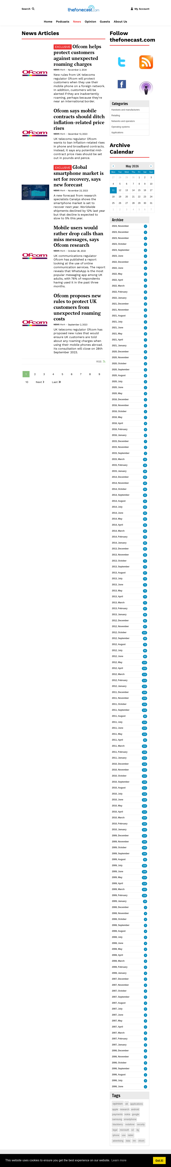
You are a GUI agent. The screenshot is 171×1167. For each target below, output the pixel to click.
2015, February (120, 465)
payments (117, 1114)
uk (126, 1103)
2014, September (120, 495)
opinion (118, 1103)
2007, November (120, 985)
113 (144, 681)
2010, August (118, 787)
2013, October (119, 560)
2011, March (118, 746)
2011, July (117, 722)
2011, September (120, 710)
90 (145, 716)
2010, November (120, 769)
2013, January (119, 614)
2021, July (117, 321)
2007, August (118, 1003)
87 (145, 627)
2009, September (120, 853)
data (128, 1141)
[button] (29, 8)
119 (144, 710)
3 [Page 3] (44, 374)
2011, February (120, 752)
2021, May (117, 333)
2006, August (118, 1074)
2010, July (117, 793)
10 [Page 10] (27, 382)
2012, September (120, 638)
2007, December (120, 979)
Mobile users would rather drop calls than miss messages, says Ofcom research (78, 236)
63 (145, 531)
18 (145, 465)
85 (145, 543)
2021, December (120, 303)
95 (145, 615)
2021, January (119, 345)
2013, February (120, 608)
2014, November (120, 483)
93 (145, 860)
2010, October (119, 776)
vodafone (129, 1124)
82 (145, 740)
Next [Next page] (39, 382)
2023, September (120, 250)
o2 (132, 1130)
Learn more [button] (118, 1160)
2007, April (117, 1026)
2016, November (120, 405)
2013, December (120, 548)
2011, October (119, 704)
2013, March (118, 602)
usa (123, 1135)
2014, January (119, 543)
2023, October (119, 244)
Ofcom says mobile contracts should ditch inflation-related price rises (79, 119)
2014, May (117, 519)
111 (144, 788)
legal (115, 1130)
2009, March (118, 889)
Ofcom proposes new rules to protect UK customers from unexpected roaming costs (77, 307)
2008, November (120, 913)
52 (145, 519)
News (77, 21)
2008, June (117, 943)
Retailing (115, 115)
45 (145, 483)
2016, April (117, 423)
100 (144, 668)
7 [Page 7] (80, 374)
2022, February (120, 292)
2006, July (117, 1080)
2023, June (117, 256)
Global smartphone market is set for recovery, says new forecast (79, 176)
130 (144, 704)
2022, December (120, 262)
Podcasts (62, 21)
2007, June (117, 1015)
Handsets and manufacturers (125, 110)
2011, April (117, 740)
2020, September (120, 369)
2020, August (118, 375)
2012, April (117, 668)
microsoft (124, 1130)
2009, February (120, 895)
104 (144, 818)
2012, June (117, 656)
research (124, 1109)
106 (144, 692)
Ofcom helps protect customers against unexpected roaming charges (77, 55)
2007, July (117, 1009)
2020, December (120, 351)
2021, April (117, 339)
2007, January (119, 1044)
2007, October (119, 991)
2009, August (118, 859)
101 (144, 746)
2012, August (118, 644)
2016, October (119, 411)
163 (144, 890)
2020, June (117, 387)
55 (145, 525)
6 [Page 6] (71, 374)
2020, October (119, 363)
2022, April (117, 280)
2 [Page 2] (35, 374)
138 (144, 752)
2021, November (120, 310)
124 (144, 722)
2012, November (120, 626)
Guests (105, 21)
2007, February (120, 1038)
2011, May (117, 734)
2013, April (117, 596)
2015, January (119, 471)
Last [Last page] (55, 382)
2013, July (117, 578)
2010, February (120, 823)
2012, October (119, 632)
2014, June (117, 513)
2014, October (119, 489)
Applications (117, 132)
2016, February (120, 429)
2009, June (117, 871)
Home (48, 21)
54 (145, 489)
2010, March (118, 817)
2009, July (117, 865)
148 (144, 854)
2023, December (120, 232)
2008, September (120, 925)
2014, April (117, 525)
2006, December (120, 1050)
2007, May (117, 1020)
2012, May (117, 662)
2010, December (120, 764)
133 (144, 663)
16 (145, 459)
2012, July (117, 650)
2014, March (118, 531)
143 (144, 830)
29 (145, 901)
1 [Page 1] (26, 374)
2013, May (117, 590)
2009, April (117, 883)
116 (144, 758)
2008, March (118, 961)
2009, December (120, 835)
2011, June (117, 728)
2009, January (119, 901)
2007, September (120, 997)
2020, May (117, 393)
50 (145, 513)
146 (144, 842)
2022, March (118, 286)
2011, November (120, 698)
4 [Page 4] (53, 374)
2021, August (118, 315)
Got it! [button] (159, 1160)
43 (145, 507)
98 (145, 639)
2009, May (117, 877)
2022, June (117, 268)
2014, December (120, 477)
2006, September (120, 1068)
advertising (118, 1141)
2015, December (120, 441)
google (135, 1114)
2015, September (120, 453)
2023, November (120, 238)
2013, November (120, 554)
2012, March (118, 674)
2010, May (117, 805)
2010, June (117, 799)
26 (145, 471)
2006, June (117, 1086)
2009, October (119, 847)
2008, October (119, 919)
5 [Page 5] (62, 374)
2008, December (120, 907)
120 (144, 728)
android (135, 1109)
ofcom (141, 1141)
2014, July (117, 507)
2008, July (117, 937)
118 (144, 764)
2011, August (118, 716)
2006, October (119, 1062)
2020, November (120, 357)
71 (145, 561)
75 (145, 579)
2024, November (120, 226)
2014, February (120, 536)
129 (144, 686)
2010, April (117, 811)
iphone (116, 1135)
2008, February (120, 967)
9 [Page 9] (99, 374)
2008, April (117, 955)
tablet (130, 1135)
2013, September (120, 566)
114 (144, 806)
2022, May (117, 274)
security (141, 1124)
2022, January (119, 298)
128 (144, 800)
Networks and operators (123, 121)
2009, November (120, 841)
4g (137, 1130)
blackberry (118, 1124)
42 (145, 495)
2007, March (118, 1033)
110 (144, 675)
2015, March (118, 459)
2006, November (120, 1056)
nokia (127, 1114)
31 (145, 501)
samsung (117, 1119)
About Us (120, 21)
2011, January (119, 758)
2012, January (119, 686)
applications (136, 1103)
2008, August (118, 931)
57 (145, 573)
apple (115, 1109)
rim (134, 1141)
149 (144, 848)
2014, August (118, 501)
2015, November (120, 447)
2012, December (120, 620)
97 (145, 609)
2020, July (117, 381)
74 (145, 597)
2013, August (118, 572)
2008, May (117, 949)
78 (145, 537)
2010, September (120, 782)
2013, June (117, 584)
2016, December (120, 399)
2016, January (119, 435)
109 (144, 698)
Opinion (90, 21)
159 (144, 866)
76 (145, 567)
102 (144, 633)
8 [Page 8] (90, 374)
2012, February (120, 680)
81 (145, 621)
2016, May (117, 417)
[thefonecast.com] (83, 8)
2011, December (120, 692)
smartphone (130, 1119)
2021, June (117, 327)
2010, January (119, 829)
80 (145, 657)
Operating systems (120, 127)
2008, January (119, 973)
